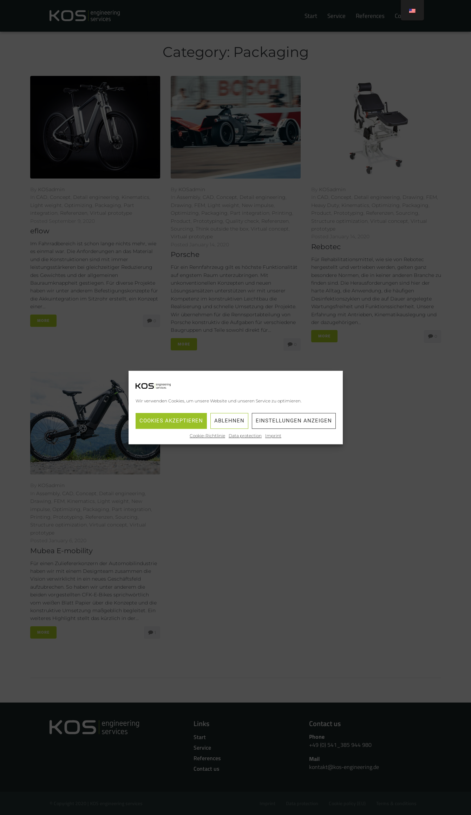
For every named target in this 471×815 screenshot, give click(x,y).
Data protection (245, 435)
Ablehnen (229, 421)
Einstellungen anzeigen (294, 421)
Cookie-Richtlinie (207, 435)
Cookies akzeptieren (171, 421)
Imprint (273, 435)
